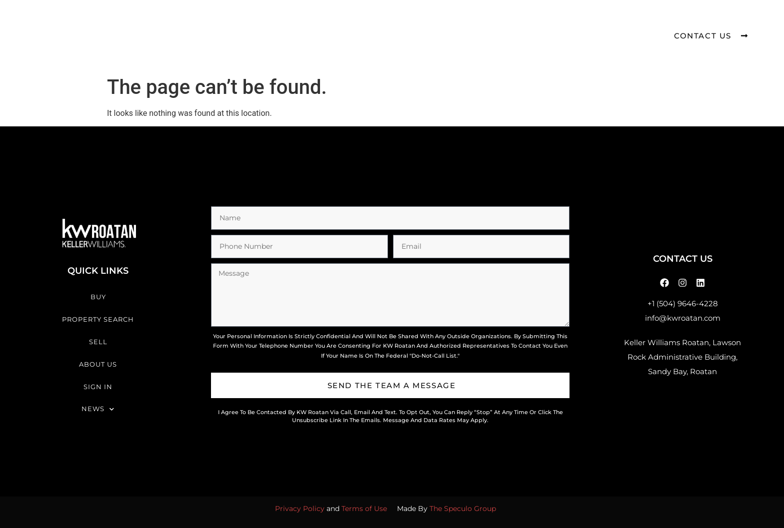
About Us (423, 24)
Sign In (479, 24)
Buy (236, 24)
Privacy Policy (299, 508)
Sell (372, 24)
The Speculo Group (463, 508)
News (532, 24)
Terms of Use (364, 508)
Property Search (303, 24)
